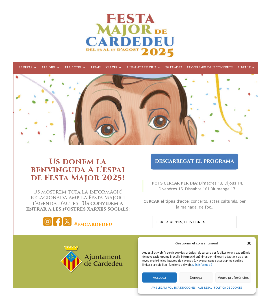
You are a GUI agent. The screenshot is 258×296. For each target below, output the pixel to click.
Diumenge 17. (223, 189)
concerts (199, 201)
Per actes (73, 68)
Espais (96, 68)
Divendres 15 (170, 189)
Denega (196, 277)
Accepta (159, 277)
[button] (249, 243)
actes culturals (223, 201)
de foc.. (206, 207)
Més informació (202, 265)
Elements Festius (141, 68)
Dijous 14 (233, 183)
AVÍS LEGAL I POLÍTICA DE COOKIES (174, 287)
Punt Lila (246, 68)
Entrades (173, 68)
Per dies (48, 68)
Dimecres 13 (210, 183)
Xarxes (111, 68)
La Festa (25, 68)
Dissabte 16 (196, 189)
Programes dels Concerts (210, 68)
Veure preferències (233, 277)
